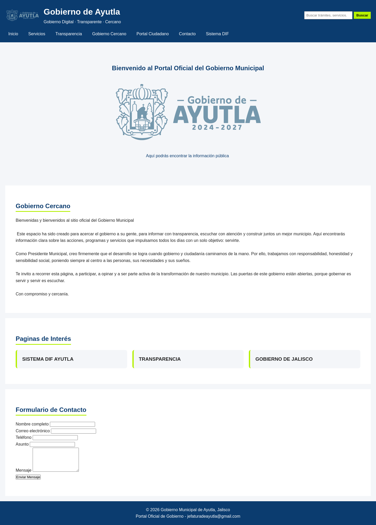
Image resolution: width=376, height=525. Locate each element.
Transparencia (68, 34)
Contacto (187, 34)
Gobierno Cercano (109, 34)
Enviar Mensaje (28, 477)
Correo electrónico (33, 431)
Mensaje (23, 470)
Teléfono (24, 437)
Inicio (13, 34)
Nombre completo (32, 424)
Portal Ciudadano (153, 34)
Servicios (36, 34)
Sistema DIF (217, 34)
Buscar (362, 15)
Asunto (22, 444)
